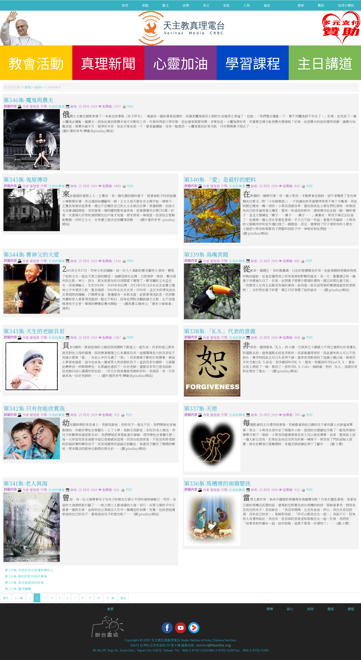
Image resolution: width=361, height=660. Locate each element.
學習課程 (252, 63)
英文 (206, 5)
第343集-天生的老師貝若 (34, 331)
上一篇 (19, 598)
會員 (110, 608)
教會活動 (36, 63)
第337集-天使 (200, 408)
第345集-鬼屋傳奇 (25, 179)
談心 (290, 608)
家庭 (226, 5)
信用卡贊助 (346, 5)
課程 (351, 608)
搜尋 (300, 5)
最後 (123, 598)
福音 (267, 5)
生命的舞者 (57, 106)
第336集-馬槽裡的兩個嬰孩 (217, 483)
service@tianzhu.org (213, 645)
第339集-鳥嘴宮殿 (206, 254)
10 (98, 598)
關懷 (270, 608)
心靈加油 (180, 63)
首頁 (125, 5)
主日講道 (324, 63)
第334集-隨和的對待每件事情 (26, 576)
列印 (127, 106)
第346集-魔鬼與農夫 (28, 100)
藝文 (165, 5)
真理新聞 (108, 63)
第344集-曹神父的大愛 (31, 254)
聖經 (330, 608)
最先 (6, 598)
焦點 (145, 5)
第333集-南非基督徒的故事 (24, 582)
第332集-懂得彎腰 (18, 588)
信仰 (38, 87)
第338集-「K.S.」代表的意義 (220, 331)
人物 (246, 5)
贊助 (321, 5)
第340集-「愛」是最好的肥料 (220, 179)
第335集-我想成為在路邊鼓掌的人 (29, 570)
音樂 (186, 5)
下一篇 (110, 598)
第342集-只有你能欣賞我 (34, 408)
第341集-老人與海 (25, 483)
